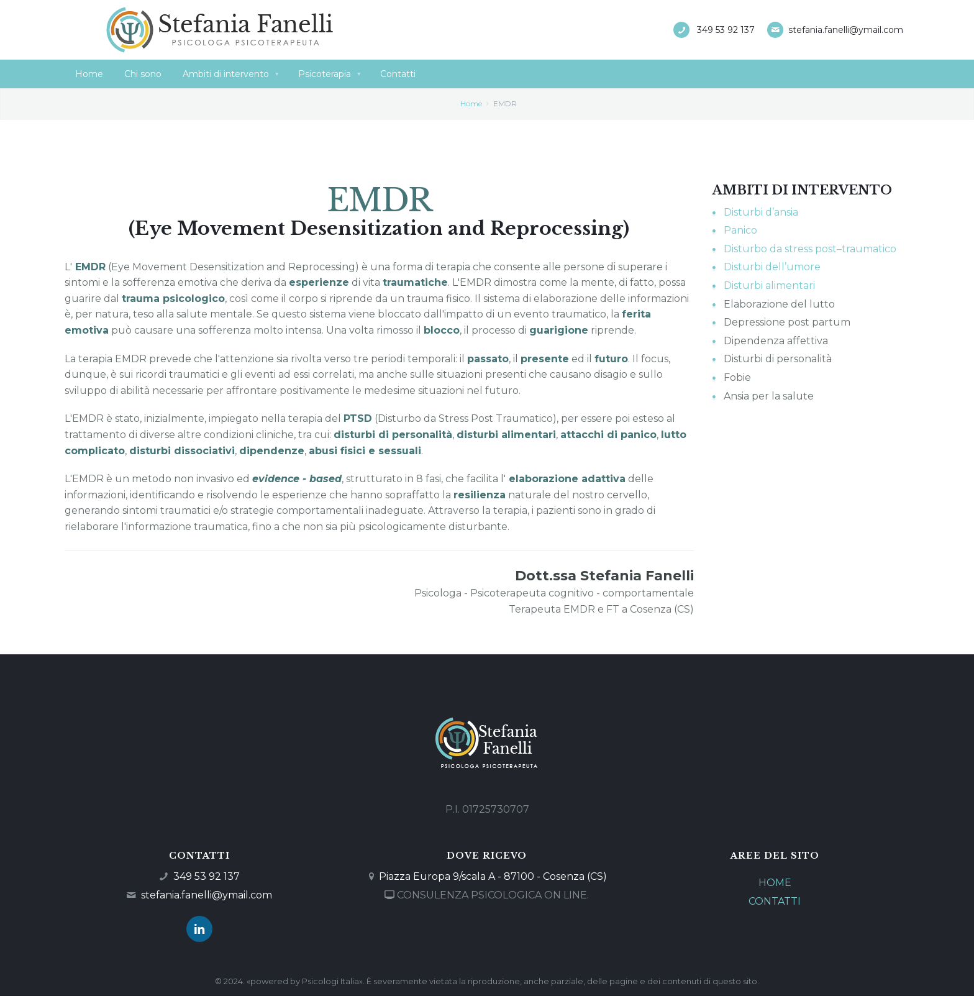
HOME (774, 883)
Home (471, 103)
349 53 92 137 (726, 29)
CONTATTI (775, 901)
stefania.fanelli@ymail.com (845, 29)
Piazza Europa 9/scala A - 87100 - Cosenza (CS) (493, 876)
